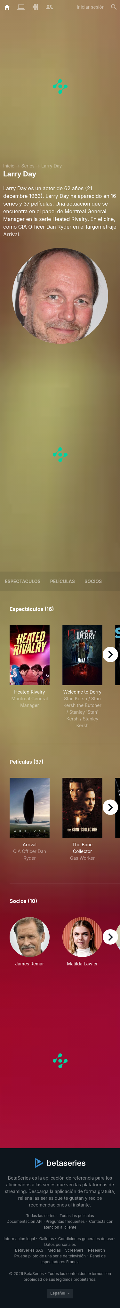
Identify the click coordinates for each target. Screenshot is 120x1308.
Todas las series (40, 1215)
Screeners (74, 1250)
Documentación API (25, 1221)
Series (28, 165)
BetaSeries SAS (29, 1250)
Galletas (46, 1238)
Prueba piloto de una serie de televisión (50, 1256)
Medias (54, 1250)
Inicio (8, 165)
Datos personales (60, 1244)
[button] (30, 945)
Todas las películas (77, 1215)
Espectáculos (23, 581)
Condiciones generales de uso (85, 1238)
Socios (93, 581)
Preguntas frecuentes (65, 1221)
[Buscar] (114, 7)
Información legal (19, 1238)
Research (96, 1250)
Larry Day (51, 165)
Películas (62, 581)
